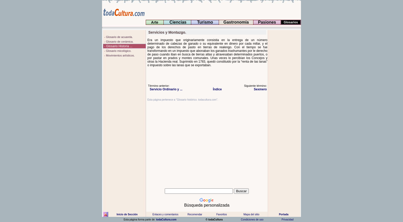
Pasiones (267, 22)
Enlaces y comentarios (165, 214)
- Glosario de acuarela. (118, 36)
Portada (283, 214)
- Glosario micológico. (117, 50)
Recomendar (195, 214)
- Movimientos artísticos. (119, 55)
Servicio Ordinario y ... (165, 89)
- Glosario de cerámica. (118, 41)
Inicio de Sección (127, 214)
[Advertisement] (284, 107)
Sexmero (259, 89)
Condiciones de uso (252, 219)
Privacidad (287, 219)
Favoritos (222, 214)
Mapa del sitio (251, 214)
